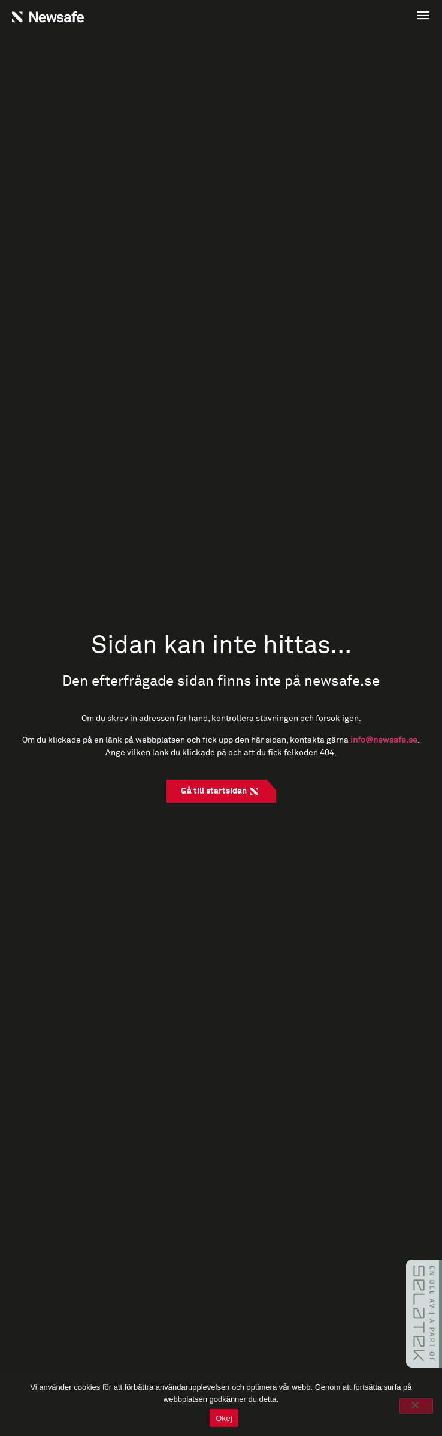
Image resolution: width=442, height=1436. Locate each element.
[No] (416, 1406)
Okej (224, 1418)
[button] (328, 16)
